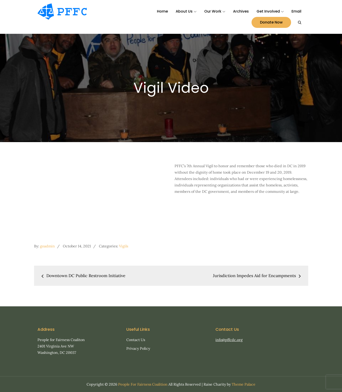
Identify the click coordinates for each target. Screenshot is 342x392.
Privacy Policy (138, 348)
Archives (241, 11)
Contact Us (135, 339)
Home (162, 11)
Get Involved (270, 11)
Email (296, 11)
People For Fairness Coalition (142, 384)
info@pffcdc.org (229, 339)
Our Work (214, 11)
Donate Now (271, 22)
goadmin (47, 246)
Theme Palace (243, 384)
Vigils (123, 246)
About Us (186, 11)
